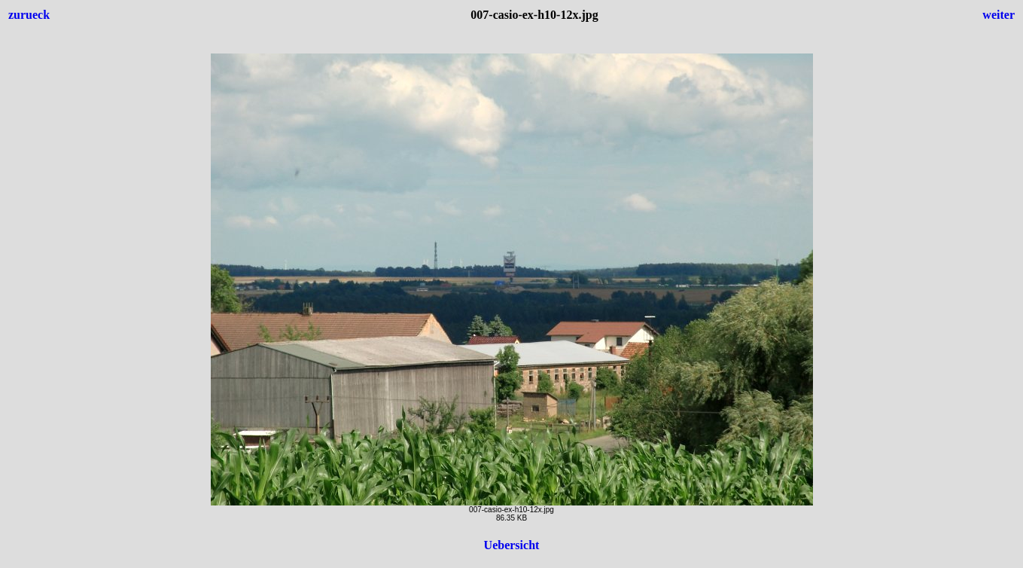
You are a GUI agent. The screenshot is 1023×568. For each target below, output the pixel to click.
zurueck (29, 14)
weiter (998, 14)
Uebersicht (512, 545)
